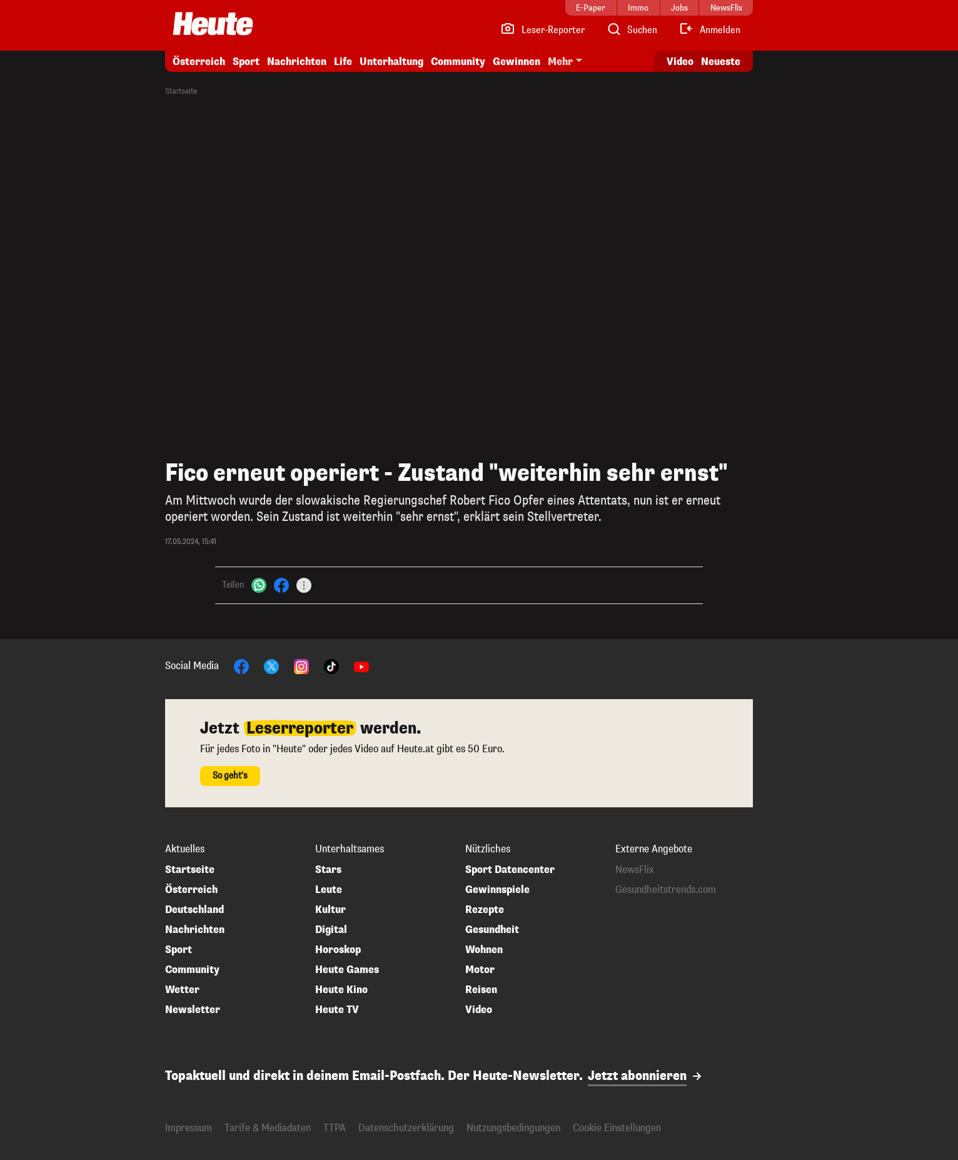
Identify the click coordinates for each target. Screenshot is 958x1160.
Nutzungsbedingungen (513, 1127)
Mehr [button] (560, 61)
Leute (328, 890)
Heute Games (347, 970)
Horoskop (338, 950)
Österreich (199, 61)
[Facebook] (281, 585)
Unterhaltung (391, 61)
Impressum (188, 1127)
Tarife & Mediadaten (267, 1127)
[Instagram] (301, 665)
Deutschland (194, 910)
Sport (246, 61)
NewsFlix (634, 870)
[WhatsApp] (258, 585)
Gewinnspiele (497, 890)
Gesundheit (492, 930)
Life (343, 61)
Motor (480, 970)
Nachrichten (296, 61)
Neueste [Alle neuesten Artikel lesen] (720, 61)
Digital (331, 930)
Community (458, 61)
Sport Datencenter (510, 870)
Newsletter (192, 1010)
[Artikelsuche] (631, 30)
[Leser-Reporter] (542, 30)
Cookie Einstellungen (617, 1127)
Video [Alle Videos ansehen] (680, 61)
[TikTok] (331, 665)
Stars (328, 870)
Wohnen (484, 950)
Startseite (181, 91)
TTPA (334, 1127)
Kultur (330, 910)
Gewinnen (516, 61)
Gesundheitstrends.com (665, 890)
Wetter (182, 990)
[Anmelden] (709, 30)
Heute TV (337, 1010)
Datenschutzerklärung (406, 1127)
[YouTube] (361, 665)
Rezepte (484, 910)
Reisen (481, 990)
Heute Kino (341, 990)
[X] (271, 665)
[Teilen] (303, 585)
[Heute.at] (213, 24)
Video (478, 1010)
